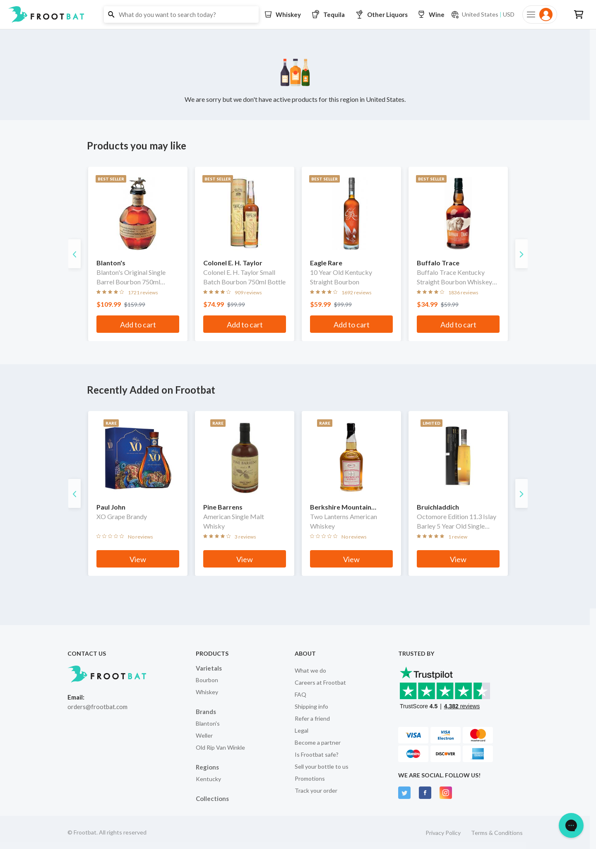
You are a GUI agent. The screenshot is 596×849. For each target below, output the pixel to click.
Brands (206, 711)
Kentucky (208, 778)
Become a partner (318, 742)
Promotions (310, 778)
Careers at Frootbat (320, 682)
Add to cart (138, 324)
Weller (204, 735)
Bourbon (207, 679)
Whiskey (207, 691)
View (138, 559)
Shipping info (311, 706)
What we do (310, 670)
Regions (207, 767)
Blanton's (208, 723)
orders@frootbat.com (97, 706)
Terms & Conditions (497, 832)
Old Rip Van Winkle (220, 747)
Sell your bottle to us (321, 766)
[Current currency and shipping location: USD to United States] (482, 14)
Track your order (316, 790)
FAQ (300, 694)
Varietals (209, 668)
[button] (298, 14)
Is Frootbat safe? (317, 754)
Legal (301, 730)
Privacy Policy (443, 832)
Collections (212, 798)
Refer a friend (312, 718)
